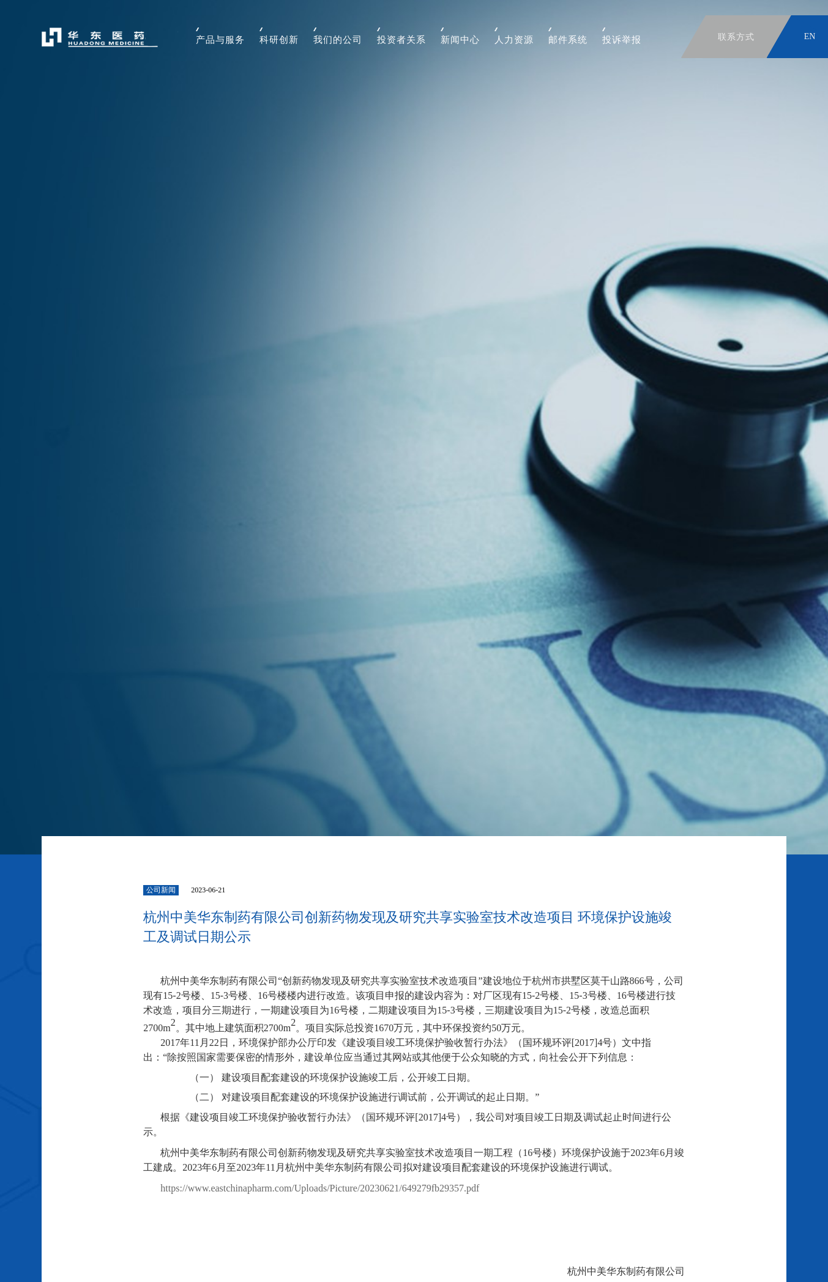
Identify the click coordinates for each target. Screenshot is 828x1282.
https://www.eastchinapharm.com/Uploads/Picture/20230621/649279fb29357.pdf (319, 1188)
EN (810, 36)
